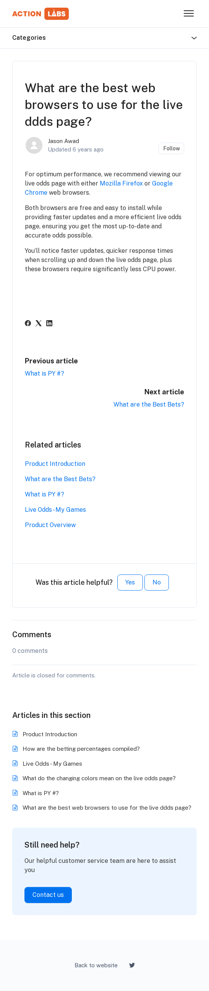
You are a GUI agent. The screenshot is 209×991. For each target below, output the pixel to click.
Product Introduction (55, 463)
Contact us (48, 894)
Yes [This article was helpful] (130, 582)
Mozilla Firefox (121, 183)
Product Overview (50, 525)
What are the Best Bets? (148, 404)
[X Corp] (39, 324)
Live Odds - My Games (55, 509)
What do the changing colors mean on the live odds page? (99, 778)
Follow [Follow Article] (171, 148)
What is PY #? (44, 373)
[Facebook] (28, 324)
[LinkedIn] (49, 324)
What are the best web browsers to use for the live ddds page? (107, 807)
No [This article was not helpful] (156, 582)
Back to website (96, 965)
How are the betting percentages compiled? (81, 748)
